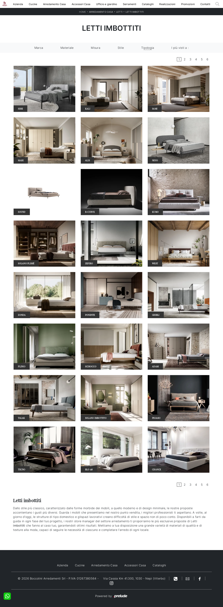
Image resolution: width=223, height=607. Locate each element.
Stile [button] (121, 48)
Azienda (18, 4)
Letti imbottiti (135, 11)
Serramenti (129, 4)
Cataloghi (147, 4)
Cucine (33, 4)
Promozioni (188, 4)
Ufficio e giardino (106, 4)
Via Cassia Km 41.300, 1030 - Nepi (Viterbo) (134, 578)
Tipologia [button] (147, 48)
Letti (119, 11)
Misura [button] (95, 48)
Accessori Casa (81, 4)
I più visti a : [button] (180, 48)
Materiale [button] (66, 48)
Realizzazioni (167, 4)
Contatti (205, 4)
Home (82, 11)
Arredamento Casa (54, 4)
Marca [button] (38, 48)
